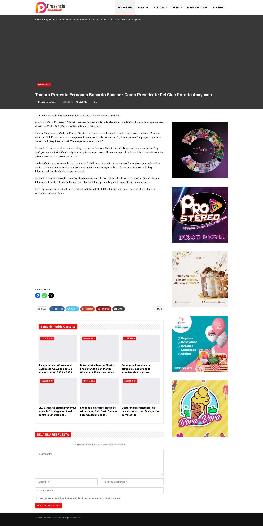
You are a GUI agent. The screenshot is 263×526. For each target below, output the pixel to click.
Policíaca (129, 338)
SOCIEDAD (219, 7)
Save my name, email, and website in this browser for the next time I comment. (79, 498)
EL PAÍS (177, 7)
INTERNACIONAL (197, 7)
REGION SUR (125, 7)
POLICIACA (161, 7)
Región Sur (44, 84)
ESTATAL (143, 7)
